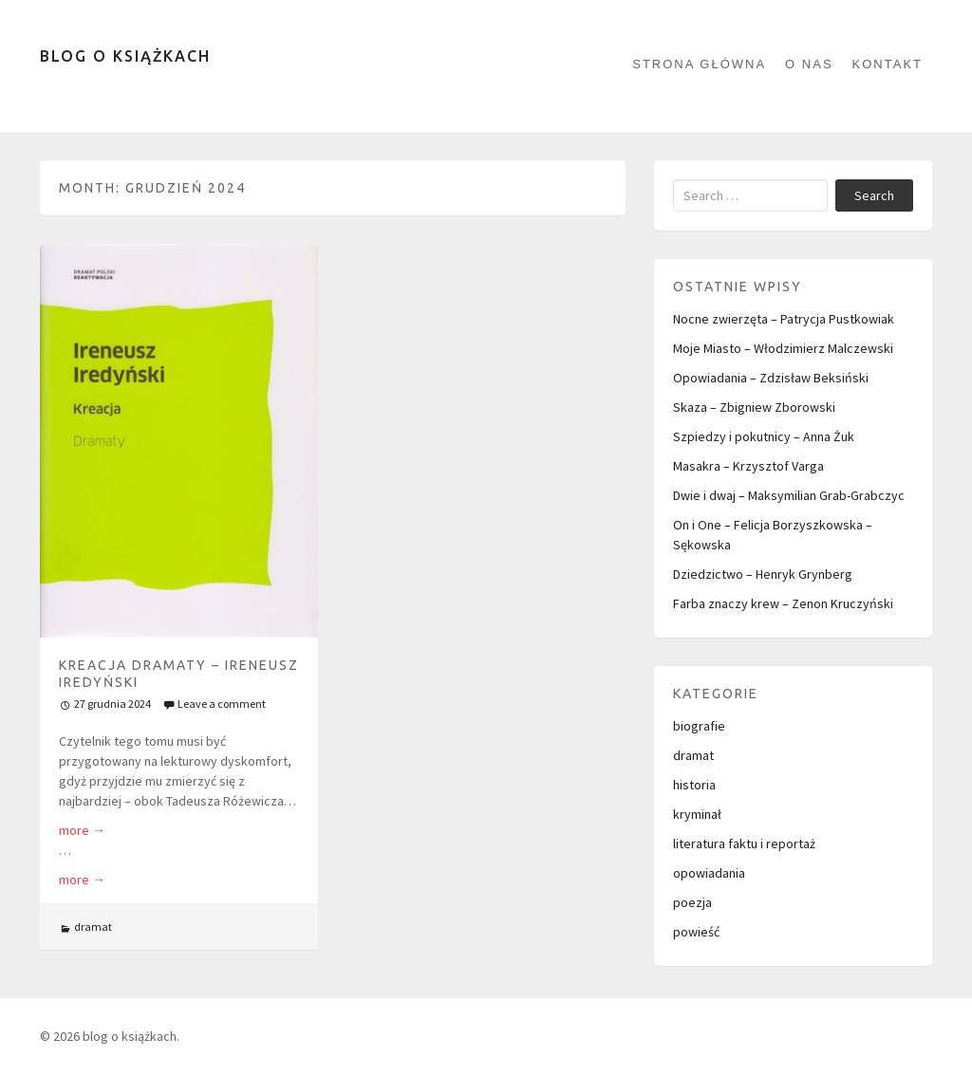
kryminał (697, 814)
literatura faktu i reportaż (744, 843)
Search (874, 195)
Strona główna (699, 64)
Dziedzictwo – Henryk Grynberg (762, 574)
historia (694, 784)
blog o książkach (125, 56)
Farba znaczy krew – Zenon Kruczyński (783, 603)
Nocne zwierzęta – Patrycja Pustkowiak (783, 318)
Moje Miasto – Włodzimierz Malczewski (783, 348)
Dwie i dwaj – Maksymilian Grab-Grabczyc (789, 495)
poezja (692, 902)
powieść (696, 931)
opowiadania (709, 872)
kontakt (887, 64)
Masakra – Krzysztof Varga (748, 465)
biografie (699, 725)
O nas (808, 64)
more (82, 830)
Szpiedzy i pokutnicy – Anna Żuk (763, 436)
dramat (93, 926)
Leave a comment (222, 703)
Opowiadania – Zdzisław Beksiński (771, 377)
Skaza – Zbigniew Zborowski (754, 407)
